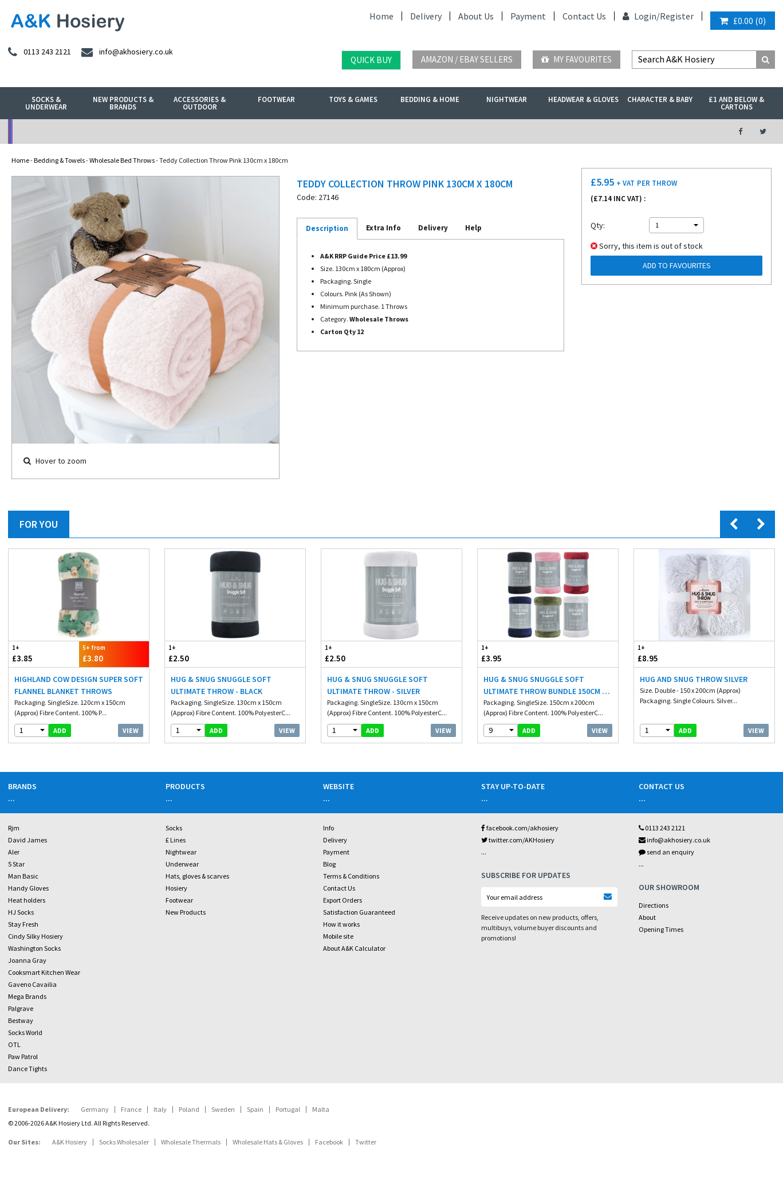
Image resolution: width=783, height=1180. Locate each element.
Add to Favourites (677, 265)
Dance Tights (27, 1068)
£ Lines (176, 840)
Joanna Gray (27, 960)
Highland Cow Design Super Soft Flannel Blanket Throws (78, 685)
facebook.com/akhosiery (519, 828)
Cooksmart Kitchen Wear (44, 972)
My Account (272, 131)
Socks (174, 828)
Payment (528, 16)
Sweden (223, 1109)
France (131, 1109)
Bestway (20, 1020)
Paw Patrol (23, 1056)
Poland (189, 1109)
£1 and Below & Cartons (736, 103)
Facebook (329, 1142)
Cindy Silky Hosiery (35, 936)
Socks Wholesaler (124, 1142)
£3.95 (513, 653)
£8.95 (669, 653)
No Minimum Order (96, 131)
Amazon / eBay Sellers (467, 59)
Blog (329, 864)
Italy (160, 1109)
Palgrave (20, 1008)
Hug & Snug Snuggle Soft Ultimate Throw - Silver (377, 685)
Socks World (25, 1032)
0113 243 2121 (662, 828)
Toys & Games (353, 99)
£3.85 (44, 653)
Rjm (13, 828)
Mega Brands (27, 996)
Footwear (276, 99)
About (647, 917)
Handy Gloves (28, 888)
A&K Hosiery (69, 1142)
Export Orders (342, 900)
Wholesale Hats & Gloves (268, 1142)
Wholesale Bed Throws (122, 160)
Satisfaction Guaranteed (359, 912)
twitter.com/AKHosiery (517, 840)
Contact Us (584, 16)
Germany (95, 1109)
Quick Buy (371, 59)
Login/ (641, 16)
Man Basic (23, 876)
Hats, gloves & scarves (197, 876)
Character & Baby (659, 99)
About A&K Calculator (354, 948)
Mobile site (338, 936)
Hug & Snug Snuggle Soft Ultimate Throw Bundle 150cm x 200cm (545, 685)
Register (677, 16)
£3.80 (114, 653)
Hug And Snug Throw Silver (693, 679)
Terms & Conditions (351, 876)
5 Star (16, 864)
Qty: (598, 225)
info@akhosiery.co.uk (674, 840)
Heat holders (26, 900)
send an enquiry (666, 852)
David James (27, 840)
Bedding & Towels (59, 160)
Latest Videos (625, 131)
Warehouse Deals (448, 131)
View (131, 730)
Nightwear (506, 99)
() (742, 20)
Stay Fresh (23, 924)
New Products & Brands (123, 103)
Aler (13, 852)
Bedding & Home (429, 99)
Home (381, 16)
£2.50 (200, 653)
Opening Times (661, 929)
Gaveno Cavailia (32, 984)
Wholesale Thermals (191, 1142)
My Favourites (576, 59)
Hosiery (176, 888)
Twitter (365, 1142)
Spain (255, 1109)
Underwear (182, 864)
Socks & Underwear (46, 103)
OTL (14, 1044)
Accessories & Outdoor (200, 103)
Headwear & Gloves (583, 99)
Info (328, 828)
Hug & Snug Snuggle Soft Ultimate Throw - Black (221, 685)
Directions (653, 905)
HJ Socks (21, 912)
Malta (320, 1109)
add (59, 730)
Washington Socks (34, 948)
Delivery (426, 16)
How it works (341, 924)
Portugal (288, 1109)
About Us (476, 16)
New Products (186, 912)
